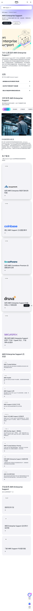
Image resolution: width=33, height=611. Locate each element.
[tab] (6, 109)
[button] (7, 7)
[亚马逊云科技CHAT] (29, 595)
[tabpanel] (16, 132)
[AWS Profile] (30, 2)
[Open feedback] (31, 305)
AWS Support (4, 12)
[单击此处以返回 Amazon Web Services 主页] (16, 2)
